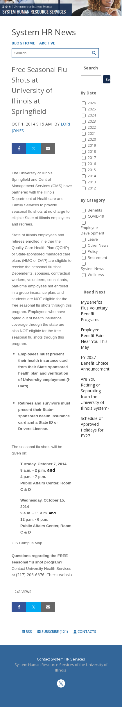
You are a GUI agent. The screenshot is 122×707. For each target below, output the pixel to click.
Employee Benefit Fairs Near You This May (94, 338)
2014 (92, 175)
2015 (92, 169)
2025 (92, 109)
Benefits (95, 210)
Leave (93, 239)
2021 (92, 133)
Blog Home (23, 43)
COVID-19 (96, 216)
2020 (92, 139)
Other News (98, 245)
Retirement (97, 257)
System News (92, 268)
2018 (92, 151)
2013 (92, 182)
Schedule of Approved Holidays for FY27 (92, 427)
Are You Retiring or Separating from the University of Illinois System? (95, 393)
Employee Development (92, 230)
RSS (27, 631)
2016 (92, 163)
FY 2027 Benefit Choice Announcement (95, 363)
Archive (47, 43)
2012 (92, 188)
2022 (92, 127)
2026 (92, 103)
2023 (92, 121)
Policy (93, 251)
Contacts (84, 631)
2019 (92, 145)
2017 (92, 157)
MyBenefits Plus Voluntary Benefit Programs (94, 310)
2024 (92, 115)
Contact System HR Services (61, 659)
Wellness (96, 274)
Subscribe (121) (52, 631)
